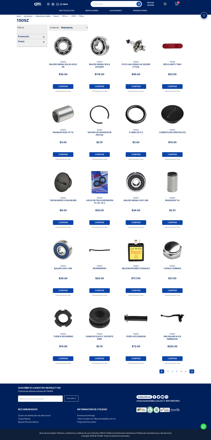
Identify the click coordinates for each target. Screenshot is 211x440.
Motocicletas (66, 11)
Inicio (19, 16)
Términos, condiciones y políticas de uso (73, 433)
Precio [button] (31, 41)
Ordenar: (54, 27)
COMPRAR (63, 86)
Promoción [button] (31, 36)
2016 (73, 16)
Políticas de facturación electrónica (121, 433)
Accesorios (116, 11)
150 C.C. (65, 16)
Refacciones (92, 11)
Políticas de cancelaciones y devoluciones (154, 433)
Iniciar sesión (157, 4)
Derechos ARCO (98, 433)
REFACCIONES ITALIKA (43, 16)
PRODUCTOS (28, 16)
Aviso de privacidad (47, 433)
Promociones (140, 11)
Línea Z (56, 16)
